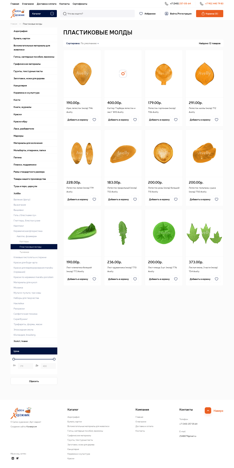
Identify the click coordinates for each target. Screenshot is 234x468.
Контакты (64, 3)
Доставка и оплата (46, 3)
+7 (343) (178, 3)
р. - (14, 366)
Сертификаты (80, 3)
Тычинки (24, 251)
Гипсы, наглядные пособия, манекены (85, 430)
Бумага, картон (74, 421)
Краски (70, 458)
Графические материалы (79, 435)
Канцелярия (73, 449)
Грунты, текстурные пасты (80, 439)
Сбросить (34, 381)
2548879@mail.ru (187, 436)
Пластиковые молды (30, 246)
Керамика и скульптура (78, 453)
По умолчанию (89, 43)
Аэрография (73, 416)
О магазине (28, 3)
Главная (15, 3)
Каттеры (24, 241)
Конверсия (31, 426)
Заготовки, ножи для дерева (80, 444)
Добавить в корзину (77, 119)
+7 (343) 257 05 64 (188, 423)
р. (36, 366)
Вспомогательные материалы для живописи (88, 426)
